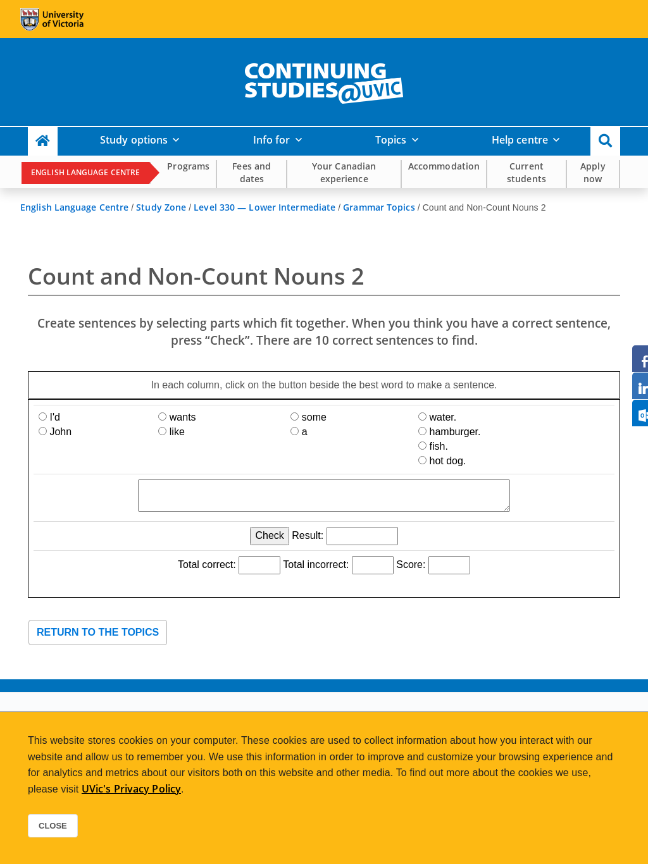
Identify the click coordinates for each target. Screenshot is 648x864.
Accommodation (444, 166)
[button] (605, 141)
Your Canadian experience (344, 172)
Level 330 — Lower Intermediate (264, 207)
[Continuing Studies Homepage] (43, 141)
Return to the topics (98, 632)
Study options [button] (134, 140)
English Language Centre (85, 172)
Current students (526, 172)
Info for (271, 140)
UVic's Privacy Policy (131, 789)
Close (53, 825)
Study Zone (161, 207)
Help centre (520, 140)
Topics (391, 140)
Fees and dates (251, 172)
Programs (188, 166)
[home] (324, 81)
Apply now (593, 172)
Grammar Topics (378, 207)
